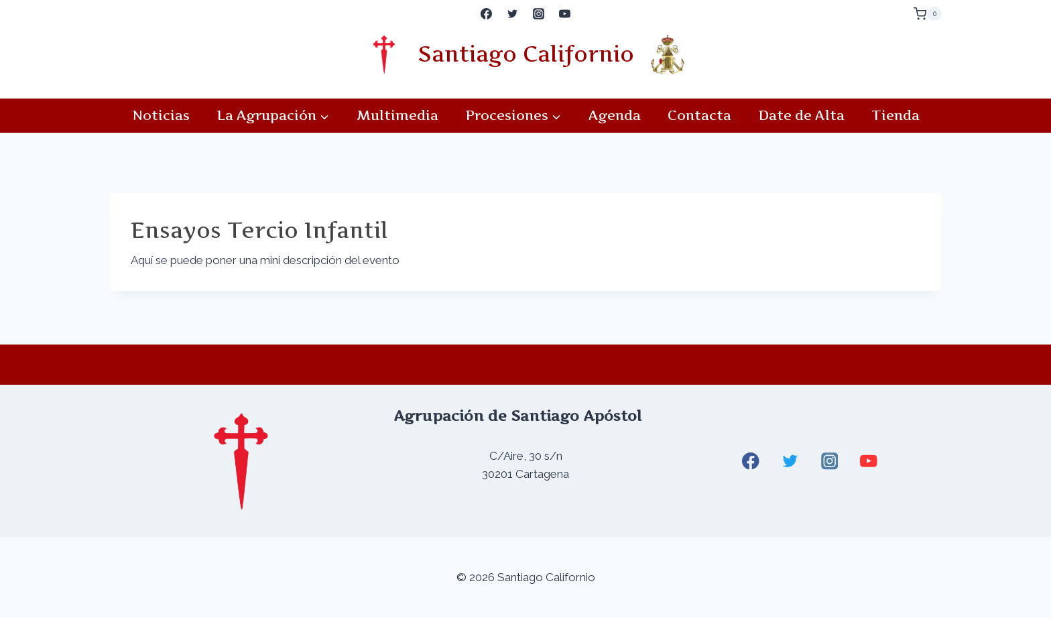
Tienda (895, 115)
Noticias (161, 115)
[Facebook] (486, 14)
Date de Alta (801, 115)
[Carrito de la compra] (928, 13)
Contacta (699, 115)
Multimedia (397, 115)
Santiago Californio (526, 54)
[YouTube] (565, 14)
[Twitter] (512, 14)
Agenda (615, 115)
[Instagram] (539, 14)
